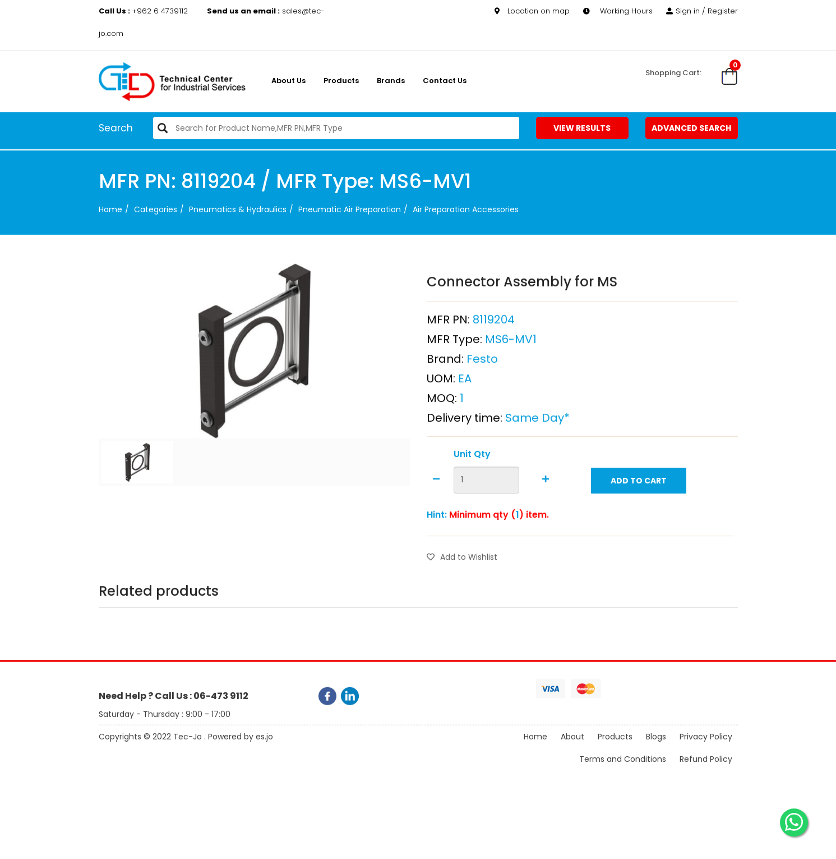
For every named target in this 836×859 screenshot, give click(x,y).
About (572, 746)
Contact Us (445, 80)
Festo (482, 384)
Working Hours (618, 11)
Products (341, 80)
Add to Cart (639, 505)
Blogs (656, 746)
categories (155, 209)
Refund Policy (706, 768)
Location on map (532, 11)
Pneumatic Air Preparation (349, 209)
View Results (582, 128)
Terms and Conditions (622, 768)
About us (288, 80)
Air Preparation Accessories (466, 209)
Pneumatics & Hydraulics (238, 209)
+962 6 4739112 (144, 11)
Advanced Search (691, 128)
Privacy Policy (706, 746)
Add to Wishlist (462, 582)
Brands (391, 80)
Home (110, 209)
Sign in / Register (702, 11)
